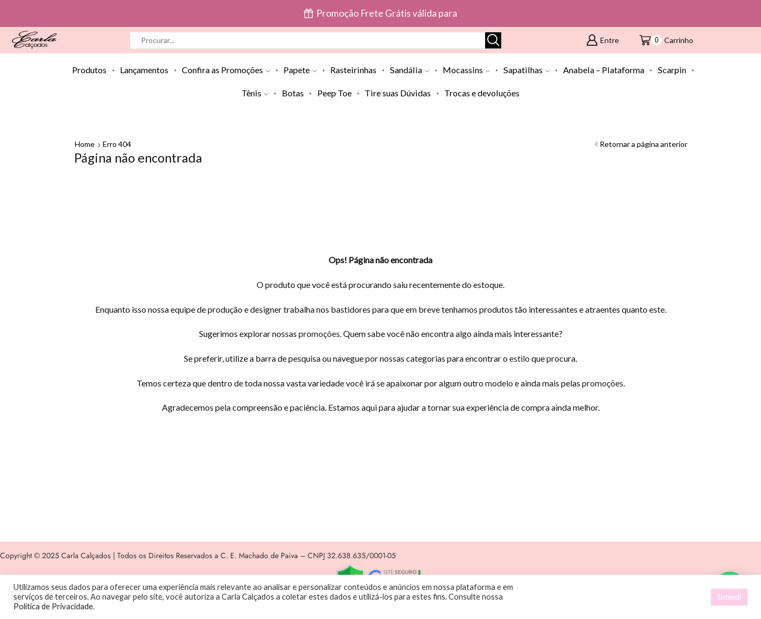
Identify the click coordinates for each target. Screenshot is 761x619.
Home (85, 144)
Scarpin (672, 70)
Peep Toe (334, 93)
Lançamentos (144, 70)
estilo (519, 358)
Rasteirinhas (353, 70)
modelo (499, 383)
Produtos (89, 70)
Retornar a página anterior (643, 144)
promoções (319, 333)
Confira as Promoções (226, 70)
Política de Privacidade (53, 606)
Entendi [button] (729, 597)
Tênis (254, 93)
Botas (293, 93)
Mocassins (466, 70)
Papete (300, 70)
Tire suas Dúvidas (398, 93)
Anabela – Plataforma (603, 70)
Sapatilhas (526, 70)
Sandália (409, 70)
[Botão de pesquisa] (493, 40)
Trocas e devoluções (482, 93)
